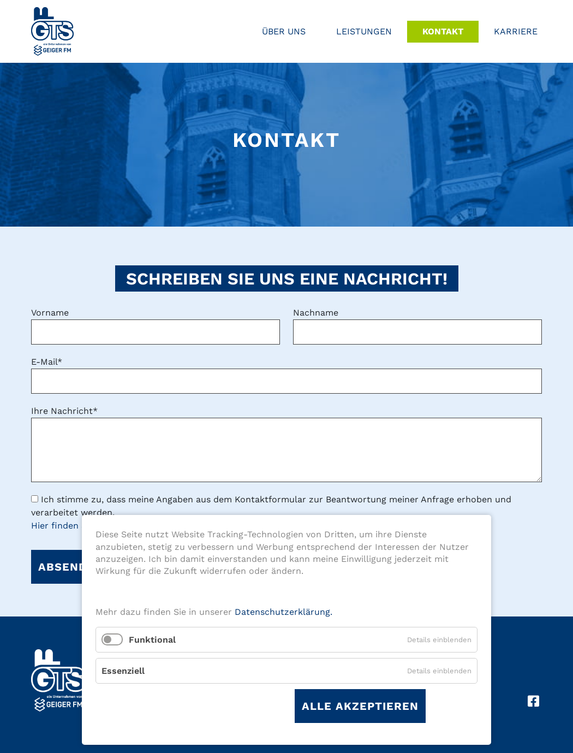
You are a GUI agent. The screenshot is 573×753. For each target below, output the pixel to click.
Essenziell (123, 671)
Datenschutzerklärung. (283, 612)
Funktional (152, 640)
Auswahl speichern (219, 706)
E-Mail (46, 362)
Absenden (70, 566)
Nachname (315, 312)
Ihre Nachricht (64, 411)
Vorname (50, 312)
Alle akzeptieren (360, 706)
